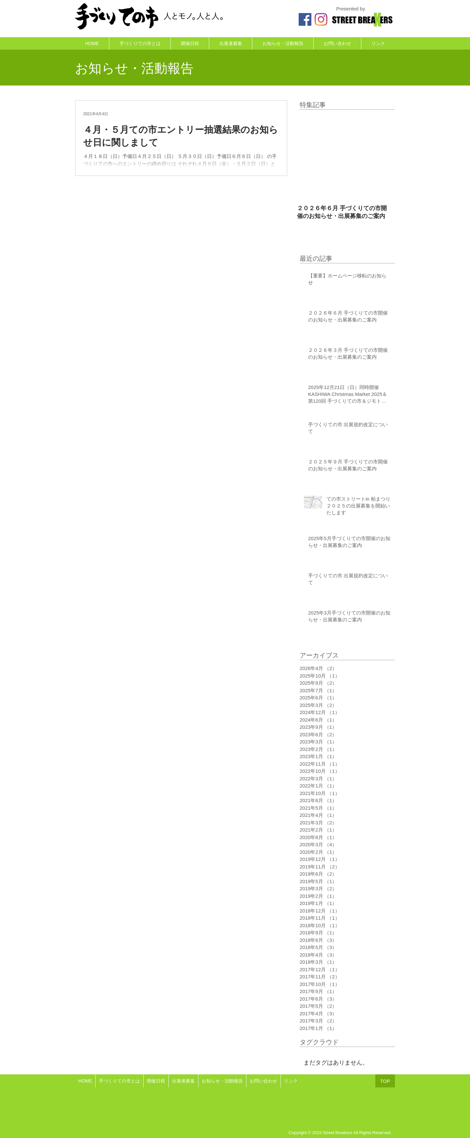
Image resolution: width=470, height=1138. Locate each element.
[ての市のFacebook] (305, 19)
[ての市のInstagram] (321, 19)
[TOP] (385, 1080)
